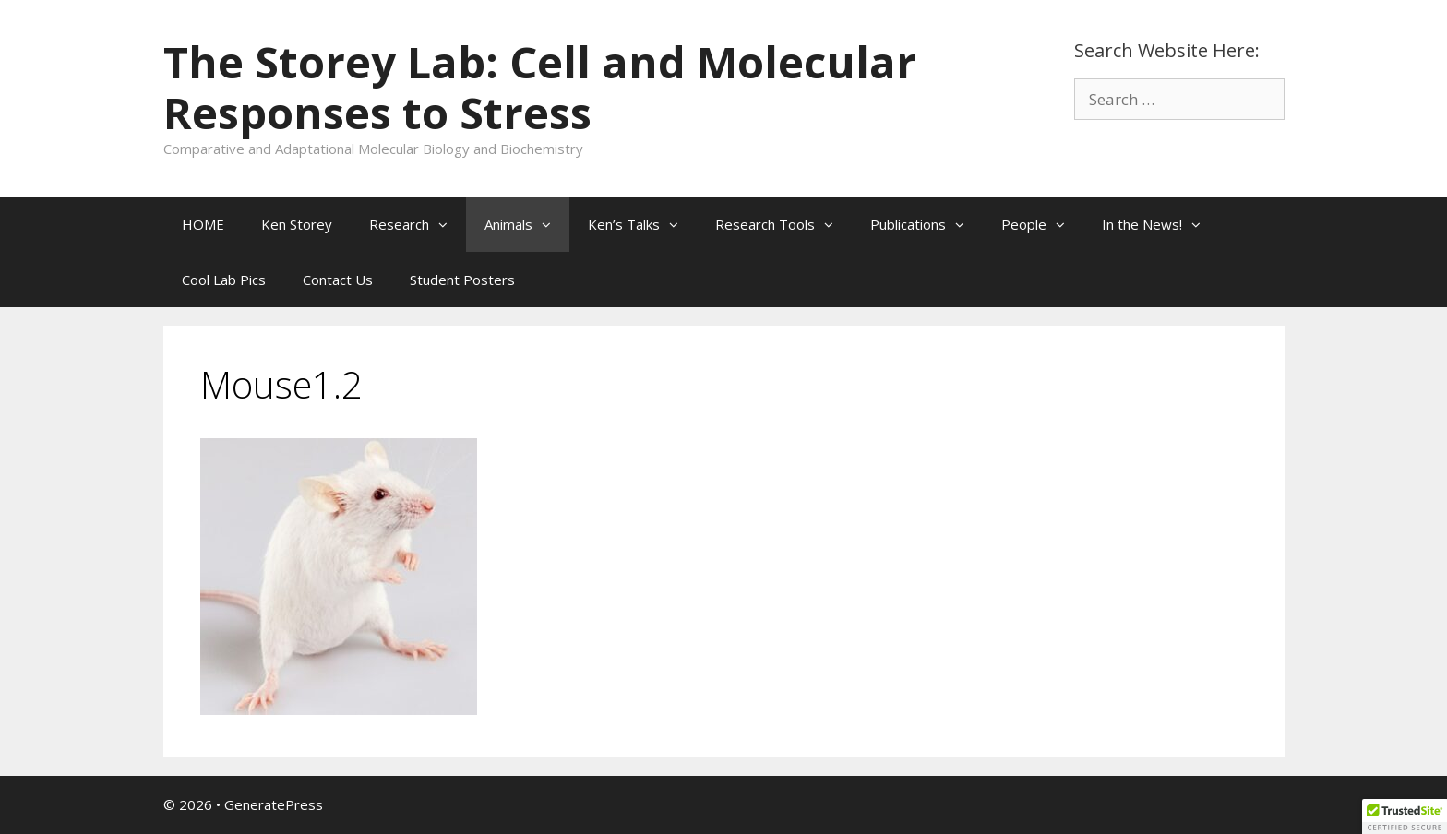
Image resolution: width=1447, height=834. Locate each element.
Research (417, 224)
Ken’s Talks (642, 224)
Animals (526, 224)
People (1042, 224)
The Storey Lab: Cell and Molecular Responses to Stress (539, 87)
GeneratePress (273, 804)
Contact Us (338, 279)
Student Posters (462, 279)
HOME (203, 224)
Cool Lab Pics (224, 279)
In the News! (1160, 224)
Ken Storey (296, 224)
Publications (926, 224)
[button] (447, 224)
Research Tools (783, 224)
